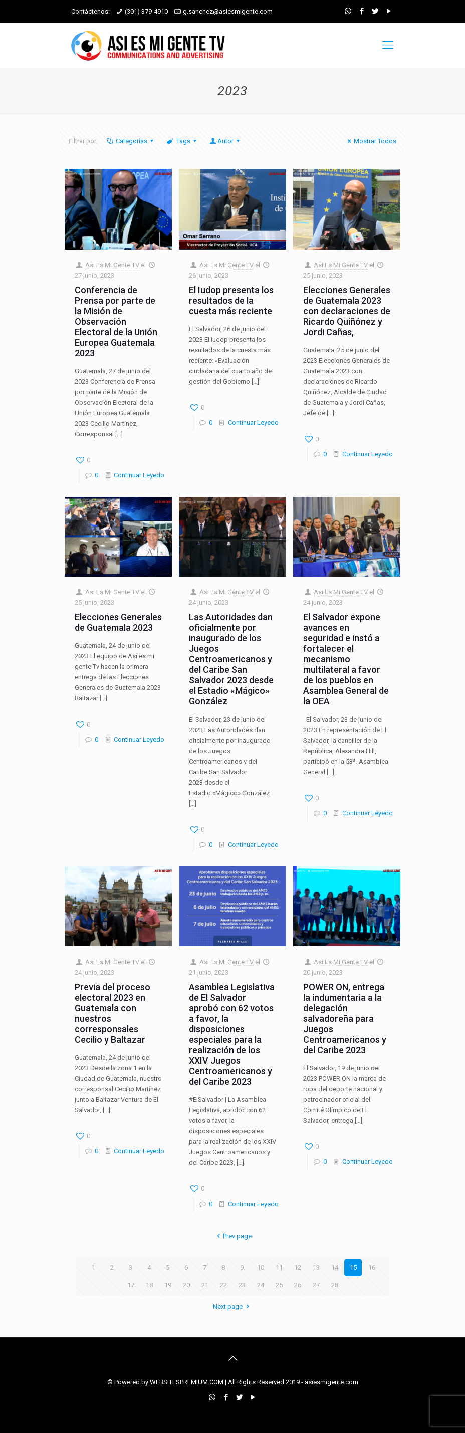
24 (260, 1285)
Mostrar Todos (370, 141)
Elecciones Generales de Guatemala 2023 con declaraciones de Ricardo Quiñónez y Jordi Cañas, (346, 311)
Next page (232, 1306)
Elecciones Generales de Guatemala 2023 (118, 622)
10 (260, 1267)
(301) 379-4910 (146, 11)
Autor (225, 141)
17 (130, 1285)
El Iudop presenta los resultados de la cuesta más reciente (231, 300)
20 (186, 1285)
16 (371, 1267)
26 (297, 1285)
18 (149, 1285)
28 (334, 1285)
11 (279, 1267)
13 (316, 1267)
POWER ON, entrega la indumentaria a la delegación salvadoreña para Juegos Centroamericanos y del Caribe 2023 (344, 1018)
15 (353, 1267)
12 (297, 1267)
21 (204, 1285)
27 (316, 1285)
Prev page (232, 1236)
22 (223, 1285)
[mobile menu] (387, 45)
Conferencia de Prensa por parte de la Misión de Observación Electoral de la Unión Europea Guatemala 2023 (116, 321)
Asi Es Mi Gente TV (112, 265)
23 (242, 1285)
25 (279, 1285)
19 (167, 1285)
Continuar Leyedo (139, 475)
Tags (182, 141)
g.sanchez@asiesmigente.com (228, 11)
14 (334, 1267)
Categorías (130, 141)
